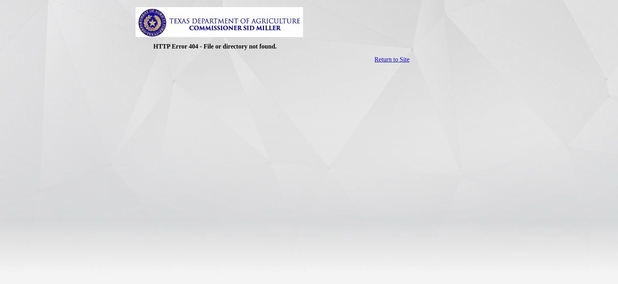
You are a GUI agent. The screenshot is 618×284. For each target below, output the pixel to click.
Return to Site (392, 59)
